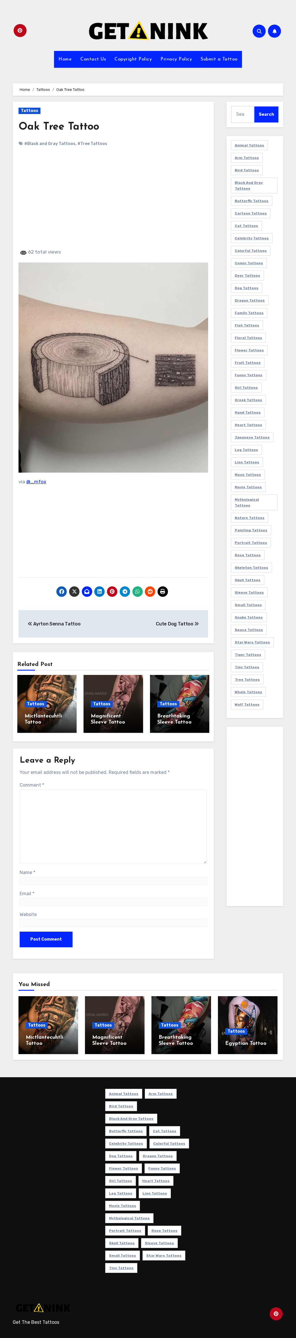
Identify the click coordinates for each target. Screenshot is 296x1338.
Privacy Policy (176, 59)
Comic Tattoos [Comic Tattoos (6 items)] (249, 263)
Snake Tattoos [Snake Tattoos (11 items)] (249, 617)
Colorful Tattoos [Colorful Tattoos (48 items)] (251, 251)
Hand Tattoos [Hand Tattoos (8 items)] (248, 412)
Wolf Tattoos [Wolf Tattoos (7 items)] (247, 704)
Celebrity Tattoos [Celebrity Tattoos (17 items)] (252, 238)
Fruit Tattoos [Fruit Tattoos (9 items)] (248, 363)
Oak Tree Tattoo (60, 127)
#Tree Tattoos (92, 143)
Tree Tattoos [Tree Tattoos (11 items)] (247, 680)
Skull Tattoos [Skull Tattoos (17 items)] (247, 580)
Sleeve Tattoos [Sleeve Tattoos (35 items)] (249, 592)
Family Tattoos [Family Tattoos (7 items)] (249, 313)
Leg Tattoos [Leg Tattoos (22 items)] (246, 450)
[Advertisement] (114, 202)
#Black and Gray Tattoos (49, 143)
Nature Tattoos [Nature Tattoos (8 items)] (249, 518)
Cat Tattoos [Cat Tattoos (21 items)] (246, 226)
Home (65, 59)
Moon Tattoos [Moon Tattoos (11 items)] (248, 475)
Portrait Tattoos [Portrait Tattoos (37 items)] (251, 543)
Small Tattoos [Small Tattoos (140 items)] (248, 605)
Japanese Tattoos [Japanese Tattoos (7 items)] (252, 437)
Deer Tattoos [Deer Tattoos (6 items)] (247, 276)
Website (28, 912)
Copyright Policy (133, 59)
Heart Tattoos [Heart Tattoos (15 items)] (248, 425)
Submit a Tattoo (219, 59)
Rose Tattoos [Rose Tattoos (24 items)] (248, 555)
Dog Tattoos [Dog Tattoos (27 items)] (246, 288)
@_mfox (36, 481)
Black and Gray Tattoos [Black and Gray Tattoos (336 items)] (249, 185)
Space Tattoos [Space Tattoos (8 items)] (249, 630)
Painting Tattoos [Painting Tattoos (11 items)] (251, 530)
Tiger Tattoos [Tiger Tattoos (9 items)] (248, 655)
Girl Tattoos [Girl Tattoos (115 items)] (246, 388)
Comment (32, 783)
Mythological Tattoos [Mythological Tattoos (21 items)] (247, 502)
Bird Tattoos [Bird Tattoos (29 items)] (247, 170)
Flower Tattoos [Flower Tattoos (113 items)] (249, 350)
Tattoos (29, 110)
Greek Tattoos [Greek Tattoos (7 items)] (248, 400)
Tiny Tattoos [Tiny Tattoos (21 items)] (247, 667)
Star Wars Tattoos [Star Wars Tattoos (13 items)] (252, 642)
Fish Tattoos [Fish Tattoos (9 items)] (247, 325)
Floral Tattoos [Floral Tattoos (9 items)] (248, 338)
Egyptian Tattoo (246, 1042)
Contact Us (93, 59)
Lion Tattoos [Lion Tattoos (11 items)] (247, 462)
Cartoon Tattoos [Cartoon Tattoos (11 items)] (251, 213)
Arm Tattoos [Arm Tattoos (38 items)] (247, 158)
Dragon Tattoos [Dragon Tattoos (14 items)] (250, 300)
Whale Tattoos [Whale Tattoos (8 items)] (248, 692)
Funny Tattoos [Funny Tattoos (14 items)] (248, 375)
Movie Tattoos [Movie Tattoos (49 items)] (248, 487)
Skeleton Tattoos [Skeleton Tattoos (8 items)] (251, 568)
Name (27, 870)
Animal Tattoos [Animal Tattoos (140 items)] (249, 145)
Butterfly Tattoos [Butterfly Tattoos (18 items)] (252, 201)
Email (27, 891)
